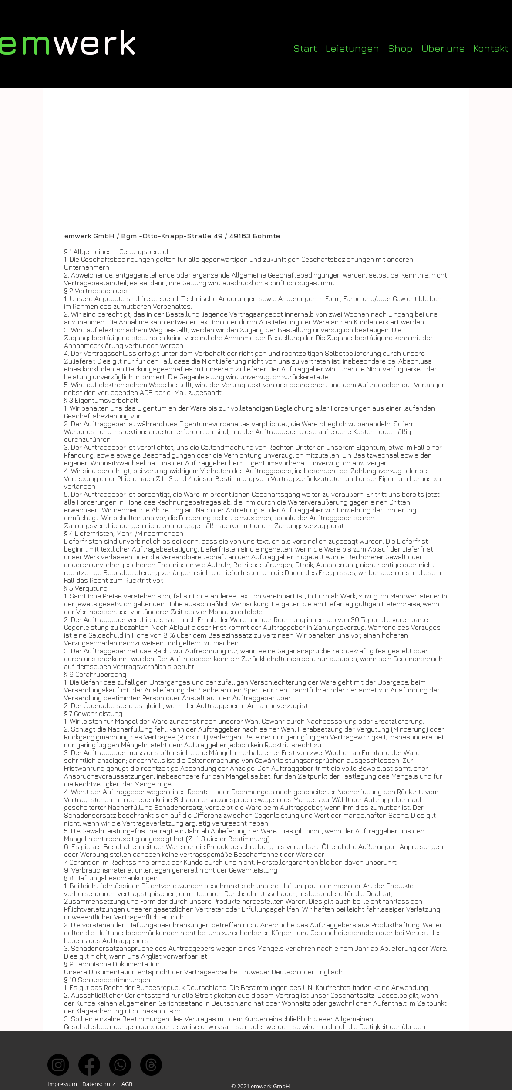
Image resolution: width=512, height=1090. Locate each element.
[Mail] (151, 1065)
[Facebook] (89, 1065)
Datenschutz (98, 1084)
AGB (126, 1084)
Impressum (62, 1084)
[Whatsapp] (120, 1065)
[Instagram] (58, 1065)
